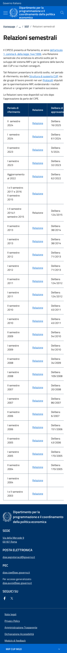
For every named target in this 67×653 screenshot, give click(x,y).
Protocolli (48, 80)
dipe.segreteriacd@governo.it (19, 557)
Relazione (37, 123)
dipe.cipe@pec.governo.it (16, 572)
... (20, 26)
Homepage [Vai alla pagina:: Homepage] (9, 26)
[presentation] (62, 13)
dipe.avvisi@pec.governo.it (17, 583)
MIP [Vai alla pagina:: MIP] (27, 26)
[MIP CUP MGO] (33, 649)
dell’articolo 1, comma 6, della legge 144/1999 (33, 52)
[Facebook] (5, 598)
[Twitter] (12, 598)
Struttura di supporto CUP (43, 76)
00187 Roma (10, 542)
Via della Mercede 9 (13, 538)
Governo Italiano (12, 3)
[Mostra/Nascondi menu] (5, 13)
